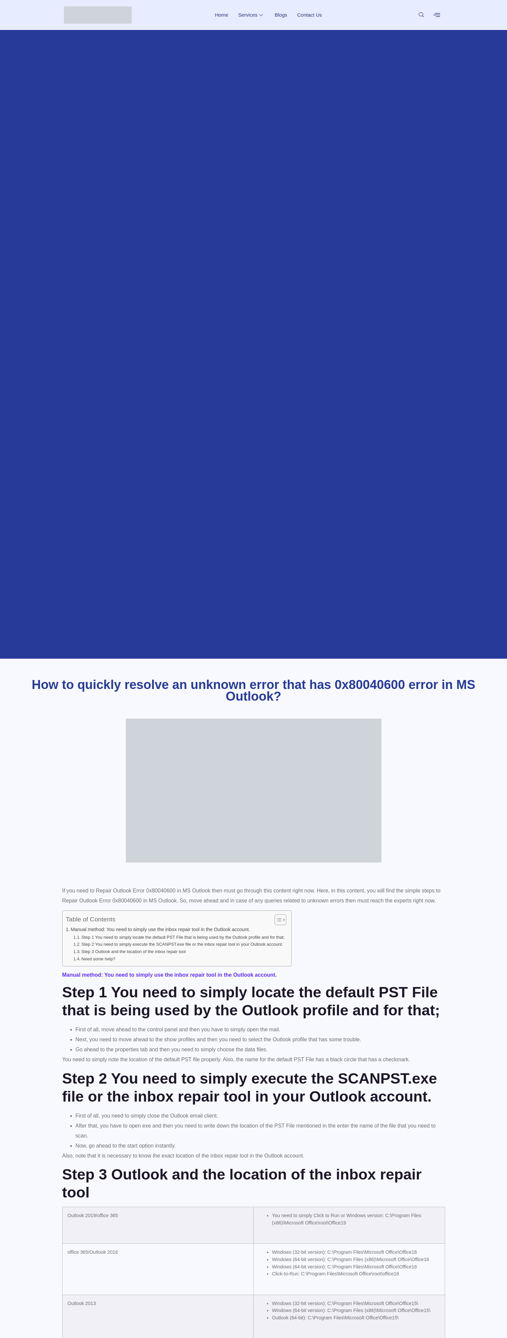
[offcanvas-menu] (436, 15)
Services (251, 15)
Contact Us (309, 15)
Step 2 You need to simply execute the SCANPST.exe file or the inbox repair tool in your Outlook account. (182, 944)
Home (221, 15)
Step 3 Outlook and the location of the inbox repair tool (134, 951)
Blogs (281, 15)
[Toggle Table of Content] (277, 919)
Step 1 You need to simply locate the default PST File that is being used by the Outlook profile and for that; (183, 937)
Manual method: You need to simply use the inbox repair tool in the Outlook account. (160, 929)
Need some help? (99, 958)
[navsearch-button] (421, 15)
